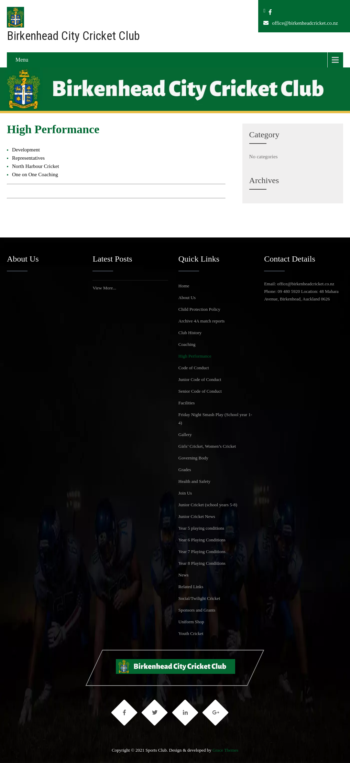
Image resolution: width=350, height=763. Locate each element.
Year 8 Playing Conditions (202, 563)
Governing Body (193, 457)
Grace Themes (225, 750)
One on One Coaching (35, 174)
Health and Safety (194, 481)
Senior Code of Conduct (200, 391)
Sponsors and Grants (197, 610)
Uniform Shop (191, 621)
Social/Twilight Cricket (199, 598)
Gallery (185, 434)
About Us (187, 297)
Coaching (187, 344)
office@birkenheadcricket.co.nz (305, 23)
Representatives (28, 158)
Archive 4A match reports (201, 321)
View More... (104, 287)
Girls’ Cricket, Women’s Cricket (207, 446)
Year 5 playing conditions (201, 528)
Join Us (185, 493)
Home (183, 285)
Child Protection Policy (199, 309)
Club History (190, 332)
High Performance (194, 356)
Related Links (191, 586)
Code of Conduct (193, 367)
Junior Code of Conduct (199, 379)
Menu (21, 60)
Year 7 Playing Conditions (202, 551)
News (183, 574)
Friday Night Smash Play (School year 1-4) (215, 418)
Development (26, 149)
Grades (184, 469)
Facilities (186, 402)
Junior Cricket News (196, 516)
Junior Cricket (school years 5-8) (207, 504)
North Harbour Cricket (35, 166)
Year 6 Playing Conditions (202, 539)
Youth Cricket (191, 633)
